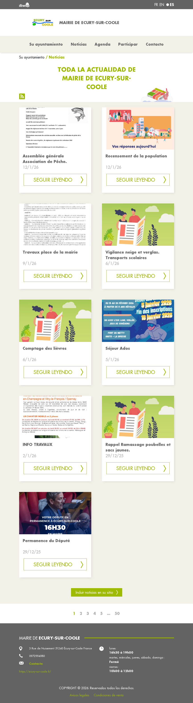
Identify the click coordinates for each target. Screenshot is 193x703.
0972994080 (37, 656)
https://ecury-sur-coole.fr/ (35, 671)
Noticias (79, 44)
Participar (128, 44)
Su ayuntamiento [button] (46, 44)
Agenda (102, 44)
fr (156, 4)
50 (117, 613)
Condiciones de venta (109, 695)
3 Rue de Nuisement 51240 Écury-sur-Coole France (60, 648)
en (162, 4)
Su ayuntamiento (32, 57)
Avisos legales (79, 695)
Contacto (155, 44)
